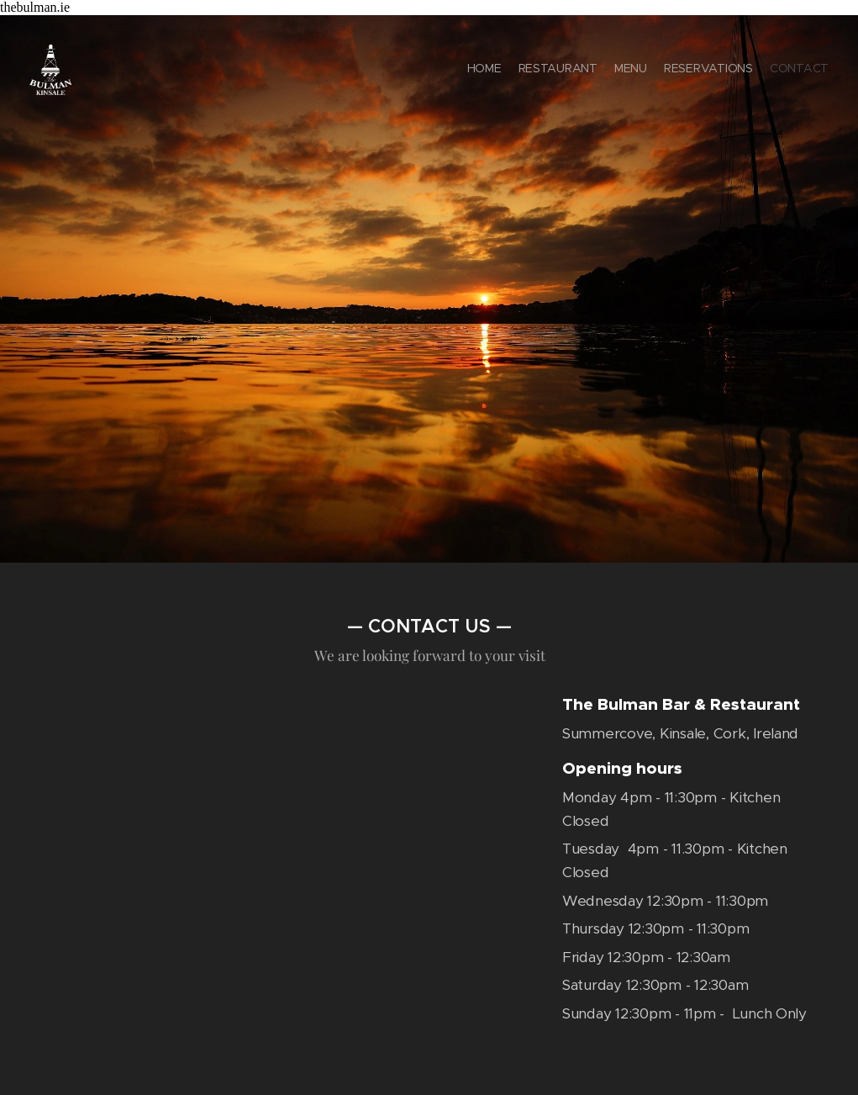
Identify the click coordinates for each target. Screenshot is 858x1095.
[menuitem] (763, 70)
